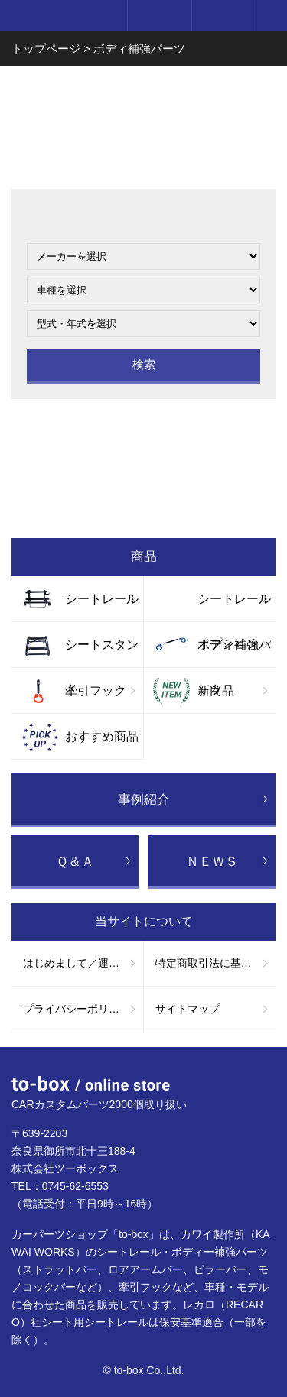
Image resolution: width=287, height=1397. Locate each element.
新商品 (215, 690)
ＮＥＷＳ (212, 861)
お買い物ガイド (143, 499)
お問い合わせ (143, 437)
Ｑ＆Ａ (75, 861)
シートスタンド (102, 652)
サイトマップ (187, 1009)
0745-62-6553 (75, 1186)
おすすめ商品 (102, 736)
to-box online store (60, 16)
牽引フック (95, 690)
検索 (143, 364)
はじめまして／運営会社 (82, 963)
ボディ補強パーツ (234, 652)
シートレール (102, 598)
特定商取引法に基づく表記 (215, 963)
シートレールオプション (234, 606)
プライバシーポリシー (76, 1009)
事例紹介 (144, 799)
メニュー (271, 15)
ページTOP (260, 1073)
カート (223, 15)
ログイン (159, 15)
